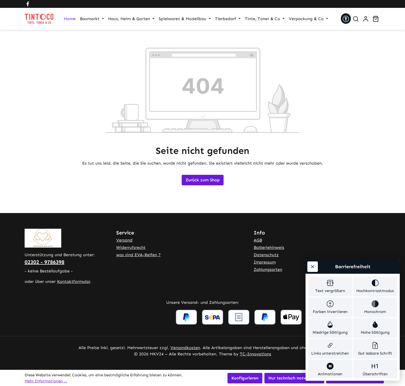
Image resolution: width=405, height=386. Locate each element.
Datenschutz (266, 254)
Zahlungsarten (268, 269)
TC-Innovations (255, 353)
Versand (124, 240)
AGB (258, 240)
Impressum (265, 262)
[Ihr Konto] (366, 18)
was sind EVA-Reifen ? (138, 254)
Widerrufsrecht (131, 247)
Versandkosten (185, 347)
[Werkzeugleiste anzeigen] (346, 18)
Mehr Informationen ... (46, 381)
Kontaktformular (73, 281)
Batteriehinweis (269, 247)
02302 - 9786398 (44, 262)
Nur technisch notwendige (294, 378)
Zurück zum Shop (203, 179)
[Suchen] (356, 18)
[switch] (330, 225)
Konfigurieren (244, 378)
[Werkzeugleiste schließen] (312, 204)
